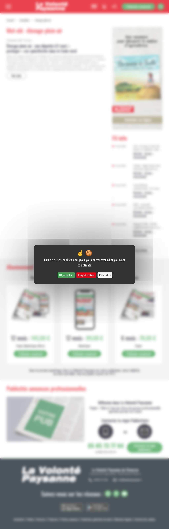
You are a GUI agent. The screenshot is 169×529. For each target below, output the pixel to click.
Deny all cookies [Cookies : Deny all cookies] (86, 275)
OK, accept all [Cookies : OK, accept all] (66, 275)
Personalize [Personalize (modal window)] (105, 275)
